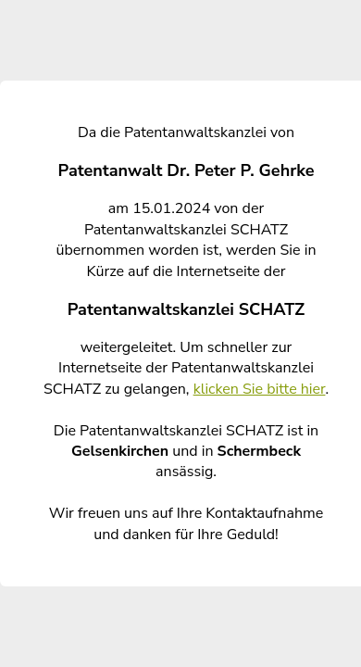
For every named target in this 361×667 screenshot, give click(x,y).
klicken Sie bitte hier (259, 389)
